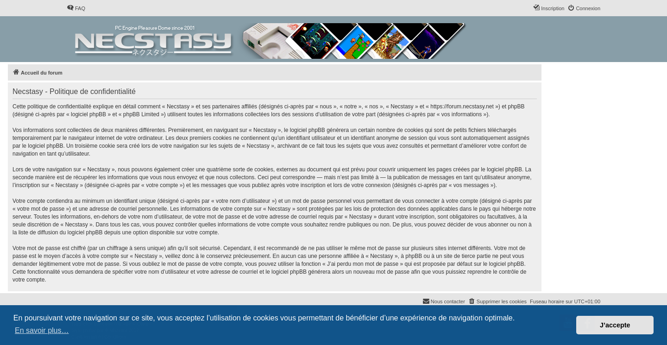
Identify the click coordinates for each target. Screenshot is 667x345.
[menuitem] (76, 8)
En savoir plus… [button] (42, 330)
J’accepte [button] (615, 325)
